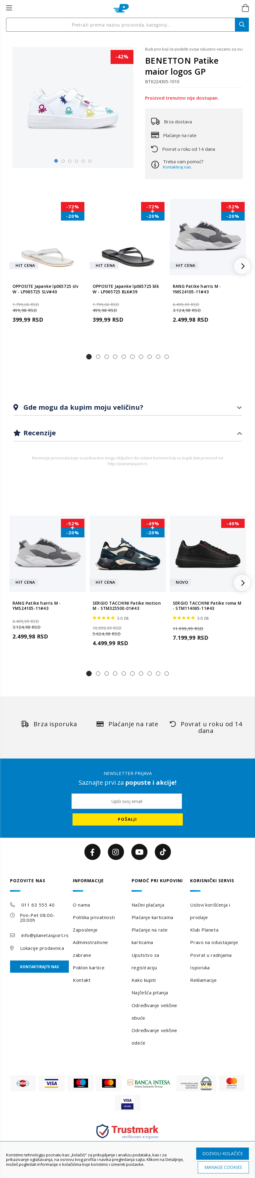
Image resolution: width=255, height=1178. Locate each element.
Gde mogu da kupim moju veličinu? (82, 407)
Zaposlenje (85, 930)
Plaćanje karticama (152, 917)
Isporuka (200, 967)
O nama (81, 905)
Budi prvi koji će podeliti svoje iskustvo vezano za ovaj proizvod (194, 49)
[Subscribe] (128, 819)
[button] (89, 356)
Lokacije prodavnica (42, 948)
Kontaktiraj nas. (177, 167)
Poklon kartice (88, 967)
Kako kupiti (144, 980)
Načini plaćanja (148, 905)
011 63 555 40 (38, 905)
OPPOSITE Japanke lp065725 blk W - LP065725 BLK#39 (126, 289)
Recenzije (39, 432)
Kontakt (81, 980)
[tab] (127, 407)
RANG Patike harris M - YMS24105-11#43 (197, 289)
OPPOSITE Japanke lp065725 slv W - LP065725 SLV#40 (45, 289)
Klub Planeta (204, 930)
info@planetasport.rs (45, 935)
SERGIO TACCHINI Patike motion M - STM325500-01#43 (127, 606)
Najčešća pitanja (150, 992)
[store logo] (121, 8)
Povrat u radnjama (211, 955)
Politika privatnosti (94, 917)
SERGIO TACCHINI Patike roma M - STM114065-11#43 (207, 606)
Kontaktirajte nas (39, 966)
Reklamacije (203, 980)
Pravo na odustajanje (214, 942)
